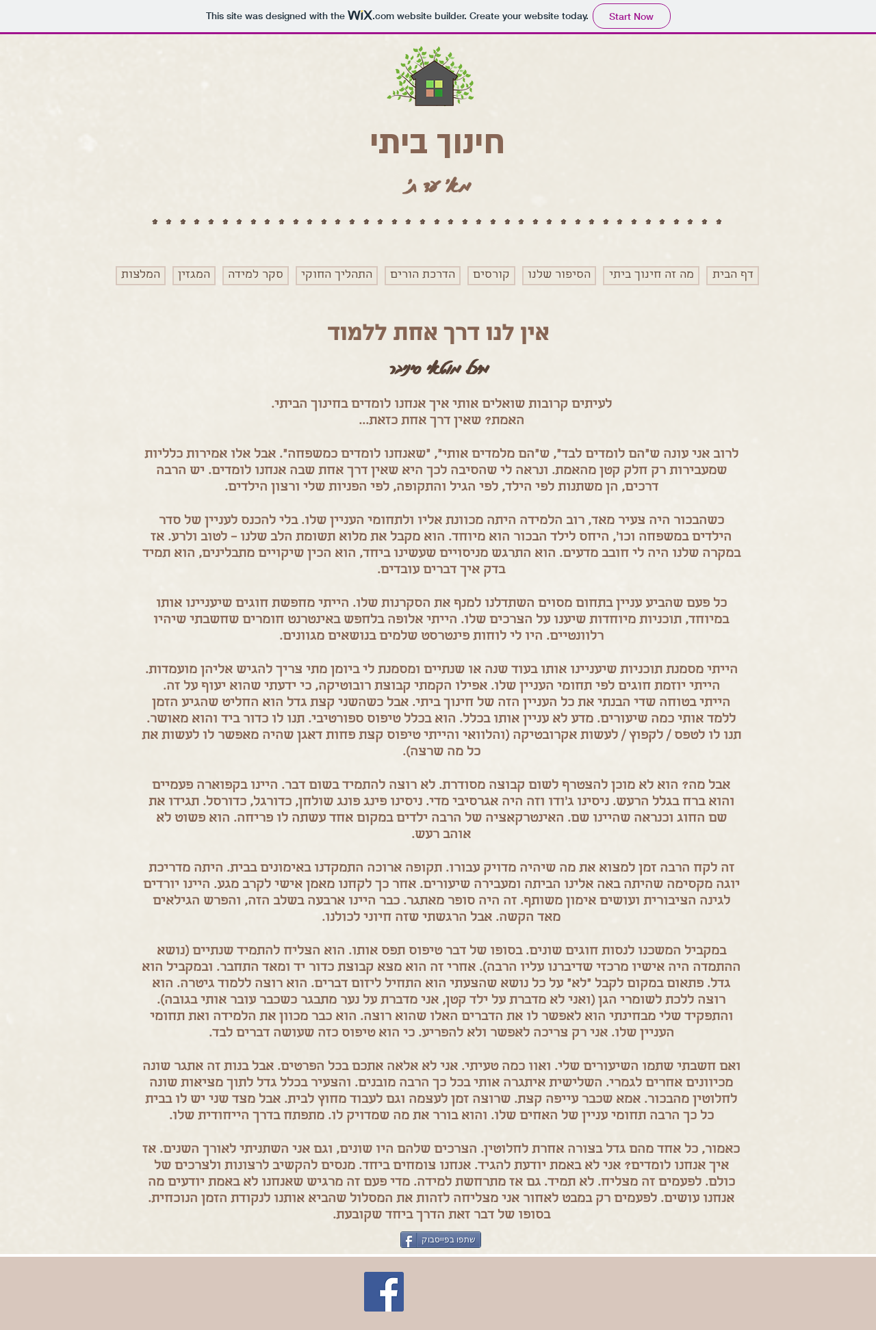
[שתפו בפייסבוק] (440, 1239)
